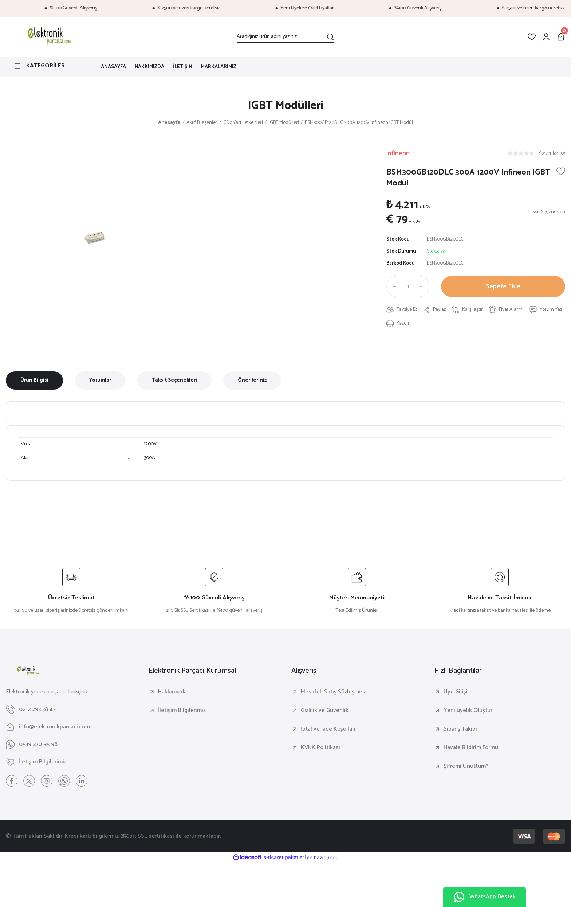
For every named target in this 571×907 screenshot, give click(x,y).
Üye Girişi (456, 692)
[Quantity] (407, 286)
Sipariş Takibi (460, 729)
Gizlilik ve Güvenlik (324, 710)
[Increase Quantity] (422, 286)
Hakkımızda (172, 692)
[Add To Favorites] (560, 171)
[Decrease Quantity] (392, 286)
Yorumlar (100, 380)
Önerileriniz (252, 380)
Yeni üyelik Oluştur (468, 710)
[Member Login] (546, 36)
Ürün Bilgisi (34, 380)
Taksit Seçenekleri (174, 380)
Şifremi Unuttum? (466, 766)
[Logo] (48, 37)
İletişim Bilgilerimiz (182, 710)
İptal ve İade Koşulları (328, 729)
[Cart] (560, 36)
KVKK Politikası (320, 747)
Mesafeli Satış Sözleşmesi (334, 692)
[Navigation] (47, 66)
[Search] (285, 37)
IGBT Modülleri (285, 105)
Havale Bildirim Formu (471, 747)
